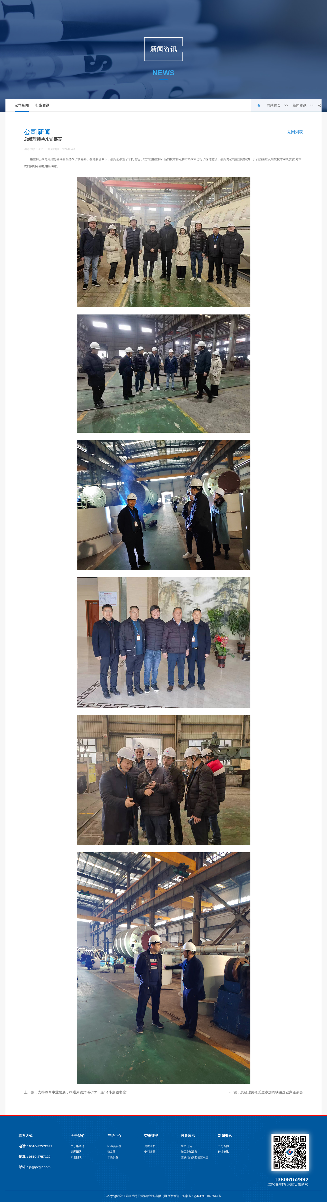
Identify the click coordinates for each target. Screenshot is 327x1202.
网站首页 (64, 10)
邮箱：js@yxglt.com (35, 1167)
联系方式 (25, 1136)
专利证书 (149, 1151)
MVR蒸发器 (114, 1146)
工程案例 (164, 10)
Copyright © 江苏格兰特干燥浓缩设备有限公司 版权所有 (143, 1196)
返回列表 (295, 132)
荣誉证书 (139, 10)
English (262, 10)
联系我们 (239, 10)
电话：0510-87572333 (36, 1146)
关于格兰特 (77, 1146)
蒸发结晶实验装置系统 (194, 1157)
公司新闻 (22, 107)
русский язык (290, 10)
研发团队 (76, 1157)
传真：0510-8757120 (35, 1157)
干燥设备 (112, 1157)
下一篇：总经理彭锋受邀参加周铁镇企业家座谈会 (265, 1092)
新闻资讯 (214, 10)
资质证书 (149, 1146)
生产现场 (186, 1146)
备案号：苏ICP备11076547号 (201, 1196)
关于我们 (89, 10)
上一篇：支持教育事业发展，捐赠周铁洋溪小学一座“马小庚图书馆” (75, 1092)
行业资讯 (42, 105)
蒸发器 (111, 1151)
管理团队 (76, 1151)
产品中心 (114, 10)
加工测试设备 (189, 1151)
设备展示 (189, 10)
